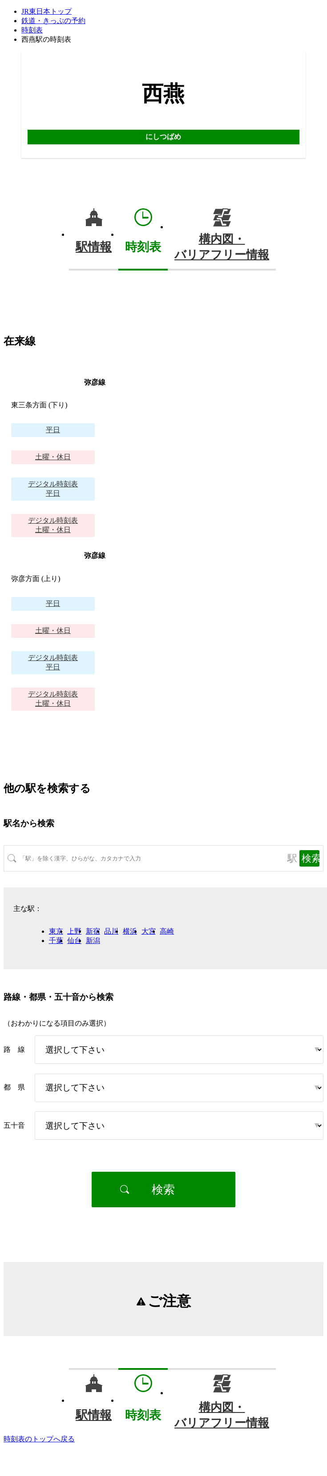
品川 (111, 931)
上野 (74, 931)
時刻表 (32, 30)
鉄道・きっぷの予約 (53, 20)
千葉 (56, 940)
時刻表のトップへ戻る (39, 1439)
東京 (56, 931)
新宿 (93, 931)
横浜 (130, 931)
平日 (53, 430)
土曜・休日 (53, 457)
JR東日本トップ (46, 11)
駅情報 (94, 247)
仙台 (74, 940)
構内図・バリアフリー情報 (221, 247)
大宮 (148, 931)
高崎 (167, 931)
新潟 (93, 940)
